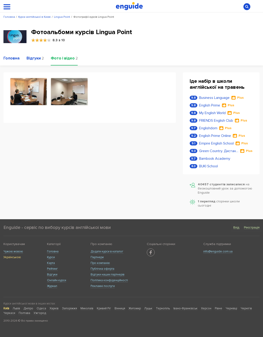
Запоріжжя (69, 308)
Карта (51, 263)
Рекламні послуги (103, 286)
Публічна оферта (102, 269)
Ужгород (40, 313)
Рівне (218, 308)
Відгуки (52, 274)
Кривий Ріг (104, 308)
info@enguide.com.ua (218, 251)
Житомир (135, 308)
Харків (54, 308)
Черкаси (9, 313)
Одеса (41, 308)
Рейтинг (52, 269)
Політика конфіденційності (109, 280)
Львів (16, 308)
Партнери (97, 257)
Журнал (52, 286)
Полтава (24, 313)
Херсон (206, 308)
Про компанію (100, 263)
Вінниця (120, 308)
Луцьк (148, 308)
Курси (51, 257)
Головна (53, 251)
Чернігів (246, 308)
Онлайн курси (56, 280)
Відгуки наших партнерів (107, 274)
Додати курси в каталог (107, 251)
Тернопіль (163, 308)
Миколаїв (86, 308)
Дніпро (28, 308)
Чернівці (231, 308)
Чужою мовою (13, 251)
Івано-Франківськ (185, 308)
